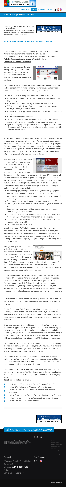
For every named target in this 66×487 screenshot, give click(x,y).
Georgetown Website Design (14, 443)
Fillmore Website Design (14, 437)
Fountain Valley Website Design (15, 440)
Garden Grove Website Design (15, 442)
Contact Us (59, 482)
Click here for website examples (17, 61)
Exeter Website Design (15, 436)
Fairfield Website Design (24, 436)
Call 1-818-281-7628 (20, 467)
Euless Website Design (8, 436)
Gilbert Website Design (23, 443)
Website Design (24, 59)
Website (34, 9)
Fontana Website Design (22, 439)
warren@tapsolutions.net (14, 473)
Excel (28, 9)
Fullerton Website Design (21, 441)
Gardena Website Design (24, 442)
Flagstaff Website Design (22, 437)
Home (23, 9)
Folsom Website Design (13, 439)
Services (53, 482)
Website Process (11, 59)
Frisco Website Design (13, 441)
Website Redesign (39, 59)
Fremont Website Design (24, 440)
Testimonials (42, 9)
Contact (50, 9)
